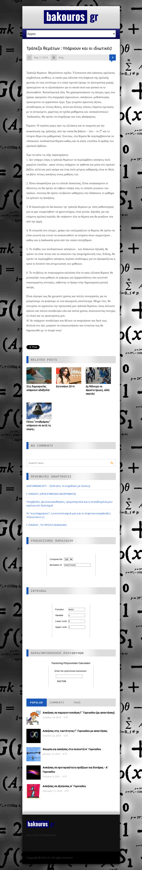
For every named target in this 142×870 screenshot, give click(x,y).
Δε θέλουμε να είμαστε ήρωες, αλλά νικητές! (97, 390)
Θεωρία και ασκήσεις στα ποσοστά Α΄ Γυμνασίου (72, 749)
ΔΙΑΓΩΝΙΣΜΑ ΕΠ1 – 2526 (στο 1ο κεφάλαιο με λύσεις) (58, 486)
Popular (36, 702)
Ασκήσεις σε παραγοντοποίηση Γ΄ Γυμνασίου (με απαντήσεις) (79, 712)
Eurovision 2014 (65, 386)
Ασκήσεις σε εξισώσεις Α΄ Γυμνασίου (64, 786)
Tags (77, 702)
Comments (57, 702)
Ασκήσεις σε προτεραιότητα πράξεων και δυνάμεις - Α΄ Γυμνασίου (75, 769)
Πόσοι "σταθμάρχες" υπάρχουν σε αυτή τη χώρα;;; (38, 425)
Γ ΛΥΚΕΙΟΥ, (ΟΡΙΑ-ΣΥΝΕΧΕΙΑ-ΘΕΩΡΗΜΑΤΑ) (51, 494)
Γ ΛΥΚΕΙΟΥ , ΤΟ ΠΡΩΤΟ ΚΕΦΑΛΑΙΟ (46, 525)
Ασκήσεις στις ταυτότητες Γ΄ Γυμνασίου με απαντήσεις (75, 730)
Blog (61, 57)
